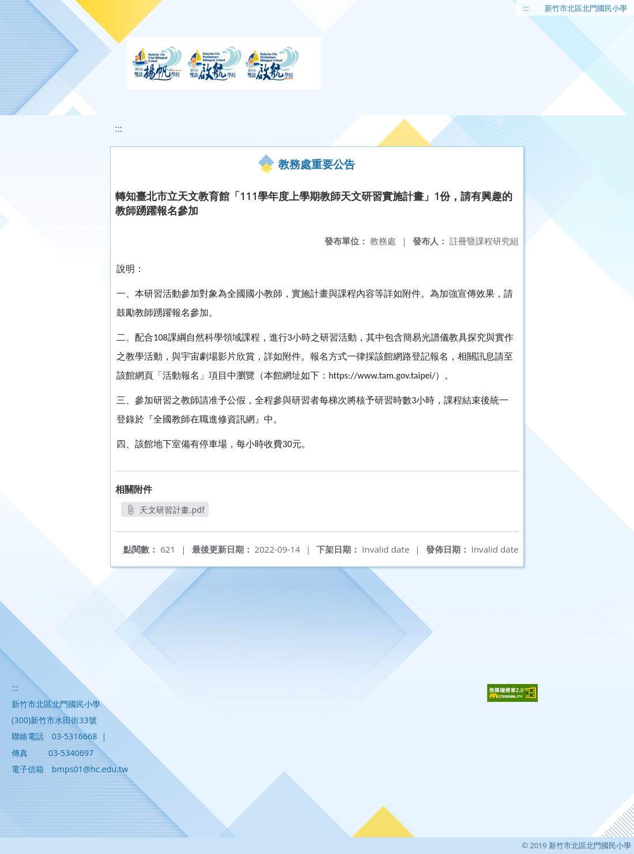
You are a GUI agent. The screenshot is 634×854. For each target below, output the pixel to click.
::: (526, 8)
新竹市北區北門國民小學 (586, 8)
